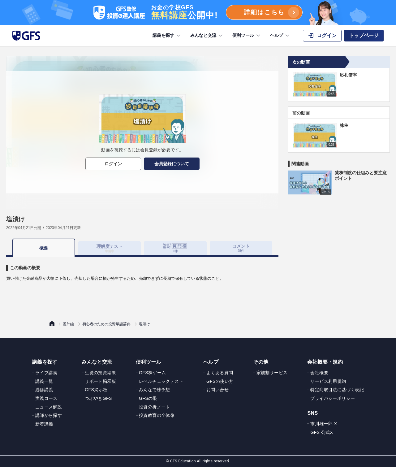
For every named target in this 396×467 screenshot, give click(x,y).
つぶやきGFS (98, 398)
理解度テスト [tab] (110, 248)
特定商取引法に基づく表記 (337, 389)
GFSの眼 (148, 398)
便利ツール (246, 35)
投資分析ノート (154, 406)
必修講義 (44, 389)
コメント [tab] (241, 248)
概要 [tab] (43, 247)
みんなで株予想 (154, 389)
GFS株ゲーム (152, 372)
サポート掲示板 (100, 381)
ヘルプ (280, 35)
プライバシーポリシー (332, 398)
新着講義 (44, 424)
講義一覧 (44, 381)
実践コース (46, 398)
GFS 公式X (321, 432)
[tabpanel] (142, 269)
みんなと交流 (207, 35)
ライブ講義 (46, 372)
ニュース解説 (48, 406)
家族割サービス (272, 372)
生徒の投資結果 (100, 372)
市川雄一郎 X (323, 423)
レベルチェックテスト (161, 381)
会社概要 (319, 372)
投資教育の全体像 (156, 415)
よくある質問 (219, 372)
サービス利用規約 (328, 381)
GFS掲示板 (96, 389)
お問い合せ (217, 389)
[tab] (175, 248)
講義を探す (167, 35)
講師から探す (48, 415)
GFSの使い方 (220, 381)
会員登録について (171, 163)
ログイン (113, 163)
